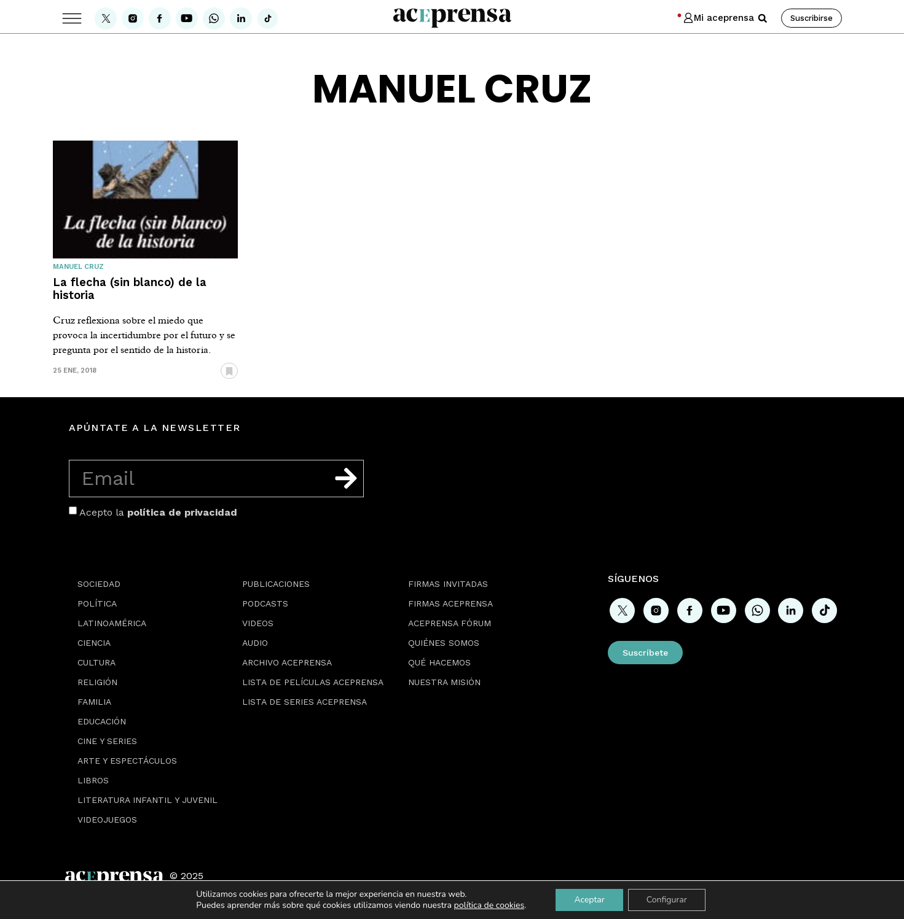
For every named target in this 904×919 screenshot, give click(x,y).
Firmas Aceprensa (450, 603)
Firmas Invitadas (448, 584)
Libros (93, 780)
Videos (257, 623)
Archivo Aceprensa (287, 662)
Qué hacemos (439, 662)
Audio (255, 643)
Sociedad (98, 584)
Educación (101, 721)
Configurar (667, 899)
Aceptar (589, 899)
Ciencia (94, 643)
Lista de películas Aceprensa (312, 682)
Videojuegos (107, 819)
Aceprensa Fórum (449, 623)
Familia (94, 702)
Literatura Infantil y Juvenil (147, 800)
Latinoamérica (111, 623)
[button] (762, 18)
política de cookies (489, 905)
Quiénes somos (443, 643)
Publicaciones (276, 584)
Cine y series (107, 741)
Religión (97, 682)
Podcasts (265, 603)
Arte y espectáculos (127, 761)
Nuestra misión (444, 682)
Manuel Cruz (78, 267)
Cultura (96, 662)
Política (97, 603)
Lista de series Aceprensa (304, 702)
